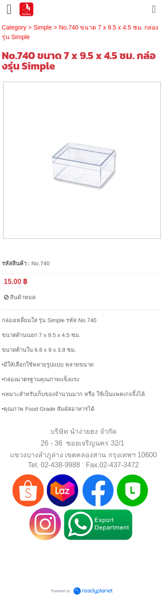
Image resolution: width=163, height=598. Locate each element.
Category (14, 27)
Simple (42, 27)
